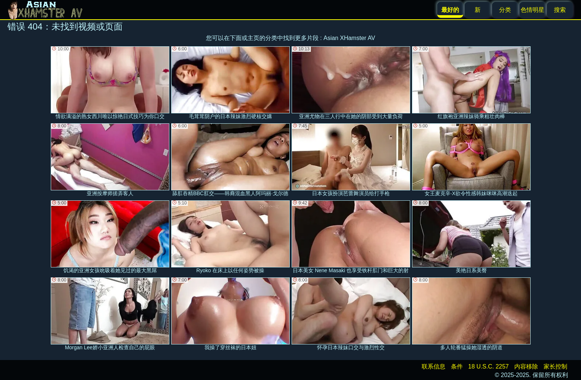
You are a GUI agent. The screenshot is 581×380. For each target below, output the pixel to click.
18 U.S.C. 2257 (488, 366)
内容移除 (526, 366)
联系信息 (433, 366)
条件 (457, 366)
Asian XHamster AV (349, 38)
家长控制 (555, 366)
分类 (505, 10)
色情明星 (532, 10)
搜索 (560, 10)
